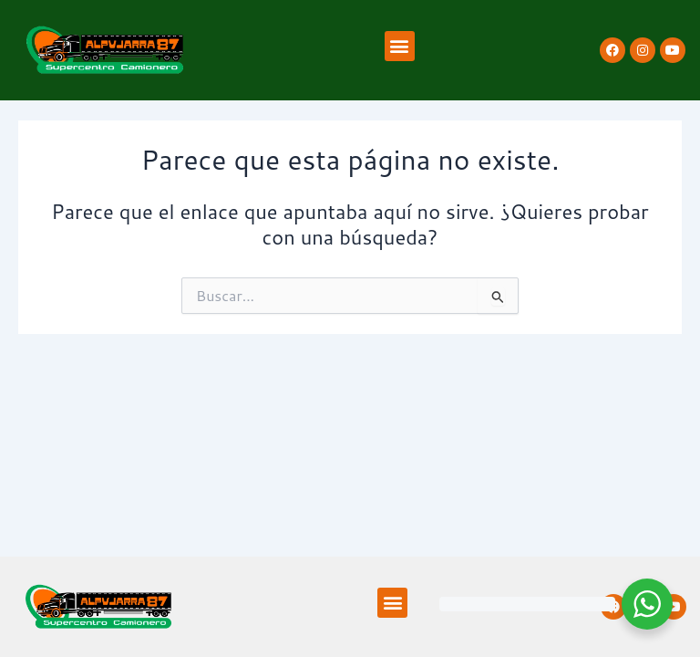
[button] (400, 46)
